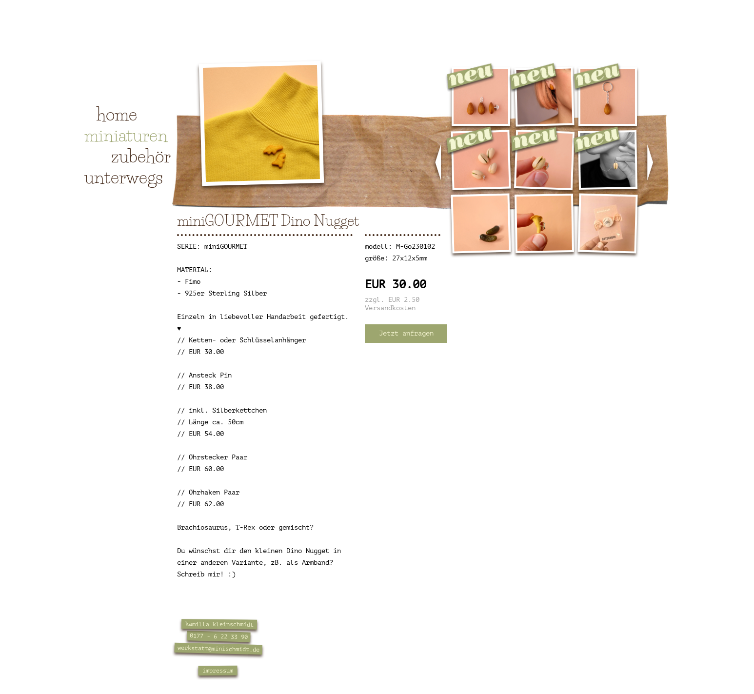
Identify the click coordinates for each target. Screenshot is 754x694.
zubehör (141, 156)
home (117, 114)
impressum (217, 670)
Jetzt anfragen (406, 333)
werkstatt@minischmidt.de (218, 648)
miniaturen (126, 135)
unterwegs (123, 177)
